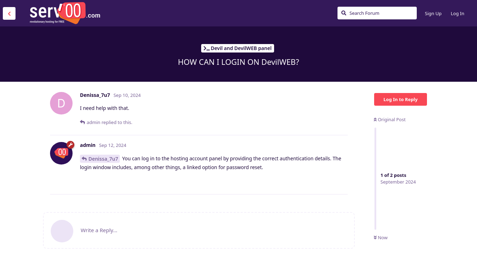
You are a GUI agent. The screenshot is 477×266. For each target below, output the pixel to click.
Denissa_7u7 (103, 158)
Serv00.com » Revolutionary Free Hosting (65, 13)
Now (381, 237)
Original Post (389, 119)
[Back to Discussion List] (9, 13)
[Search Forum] (377, 13)
